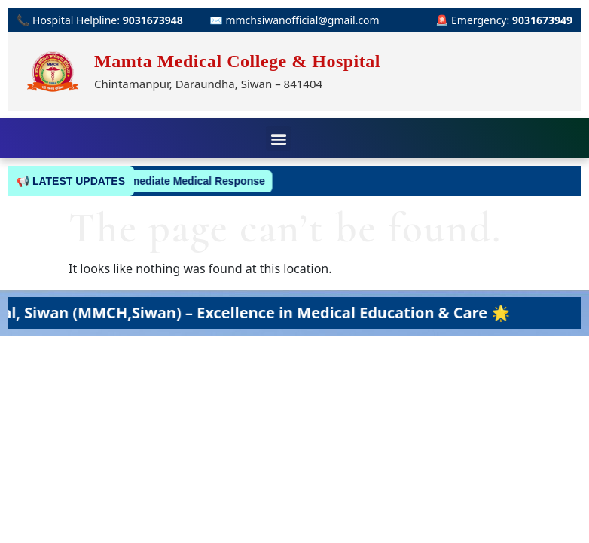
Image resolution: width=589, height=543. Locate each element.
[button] (278, 138)
